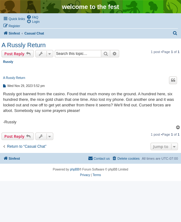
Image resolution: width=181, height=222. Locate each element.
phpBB (74, 169)
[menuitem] (32, 17)
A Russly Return (24, 45)
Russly (8, 62)
